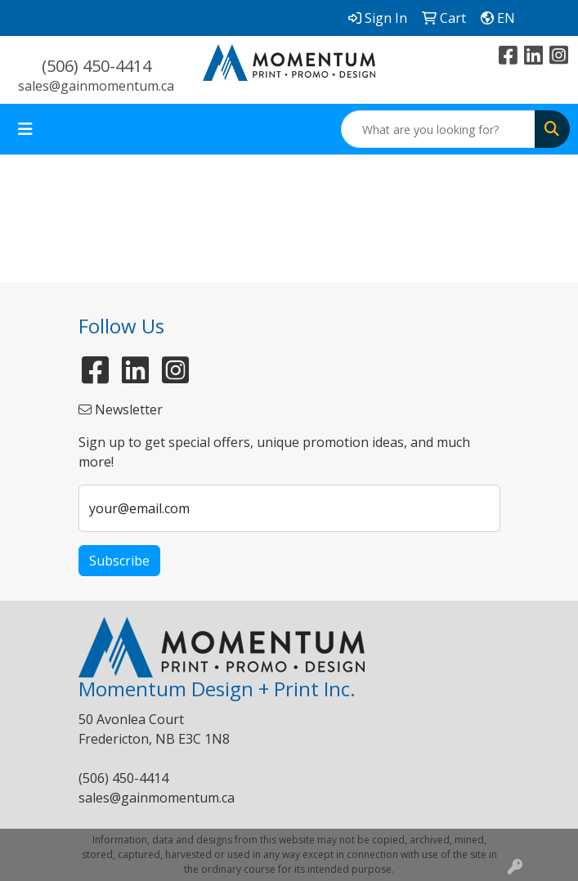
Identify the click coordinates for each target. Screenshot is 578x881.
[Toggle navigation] (25, 129)
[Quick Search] (438, 129)
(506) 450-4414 (96, 66)
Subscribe (119, 561)
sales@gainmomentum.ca (96, 86)
